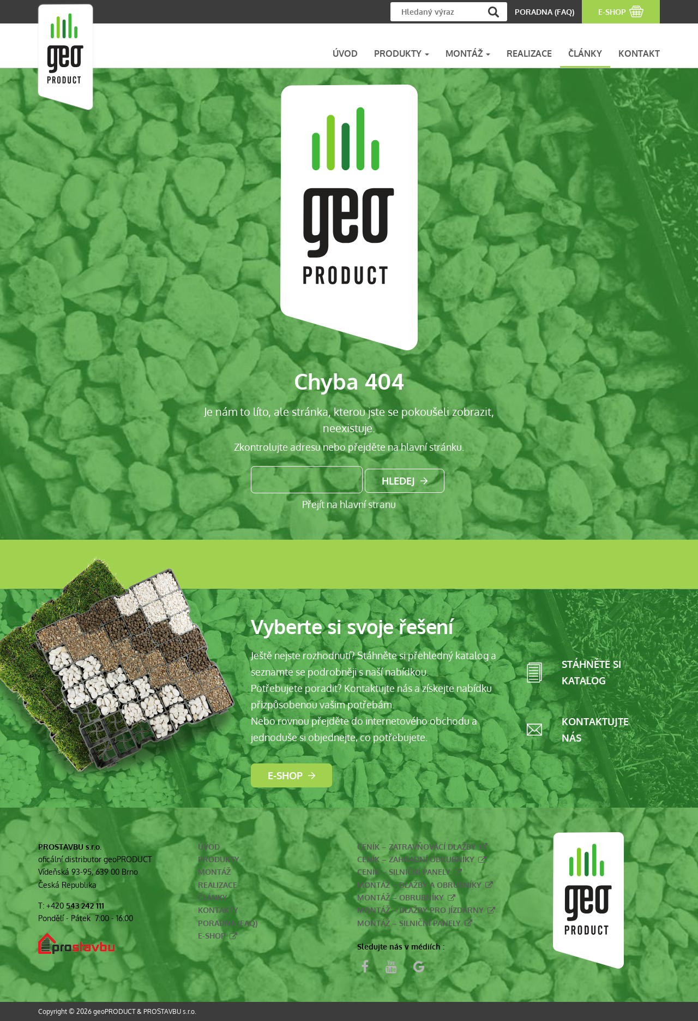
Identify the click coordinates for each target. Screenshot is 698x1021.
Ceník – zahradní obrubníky (415, 859)
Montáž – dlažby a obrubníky (419, 884)
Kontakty (218, 910)
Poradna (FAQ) (227, 923)
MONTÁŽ (468, 53)
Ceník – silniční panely (403, 871)
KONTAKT (639, 53)
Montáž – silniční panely (409, 923)
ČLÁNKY (585, 53)
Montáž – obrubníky (400, 897)
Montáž (214, 871)
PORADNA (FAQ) (544, 11)
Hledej (398, 481)
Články (212, 897)
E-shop (285, 775)
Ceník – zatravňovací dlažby (416, 846)
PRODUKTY (401, 53)
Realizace (217, 884)
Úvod (209, 846)
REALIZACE (529, 53)
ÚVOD (345, 53)
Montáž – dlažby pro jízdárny (420, 910)
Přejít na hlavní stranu (349, 504)
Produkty (218, 859)
